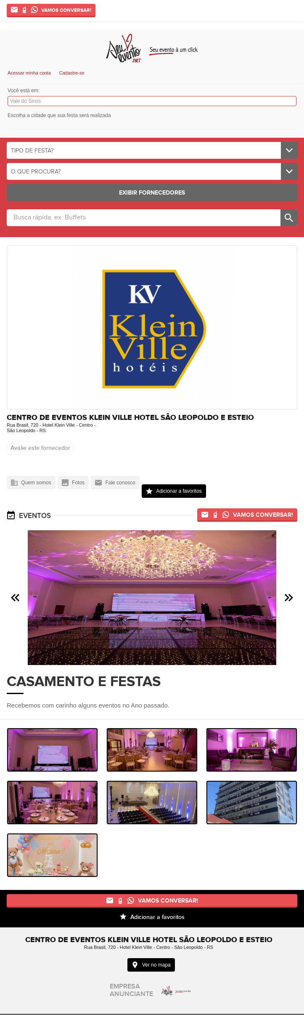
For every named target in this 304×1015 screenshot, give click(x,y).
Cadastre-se (72, 72)
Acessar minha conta (29, 72)
